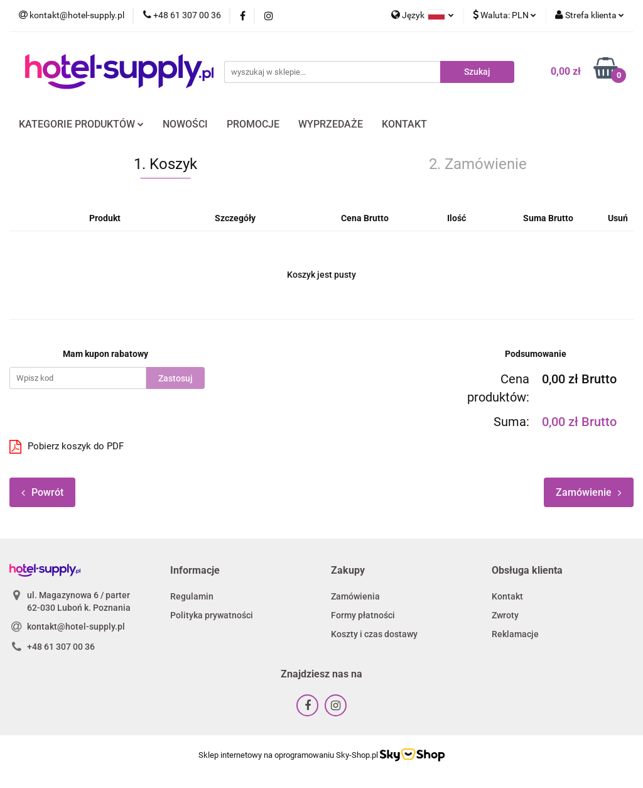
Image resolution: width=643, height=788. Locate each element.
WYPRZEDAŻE (330, 124)
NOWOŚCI (185, 124)
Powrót (42, 492)
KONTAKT (404, 124)
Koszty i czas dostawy (374, 634)
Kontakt (507, 596)
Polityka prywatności (211, 615)
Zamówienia (355, 596)
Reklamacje (515, 634)
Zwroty (505, 615)
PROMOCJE (253, 124)
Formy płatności (363, 615)
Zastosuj (175, 378)
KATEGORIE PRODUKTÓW (81, 124)
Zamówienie (589, 492)
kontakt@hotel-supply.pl (76, 626)
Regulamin (191, 596)
